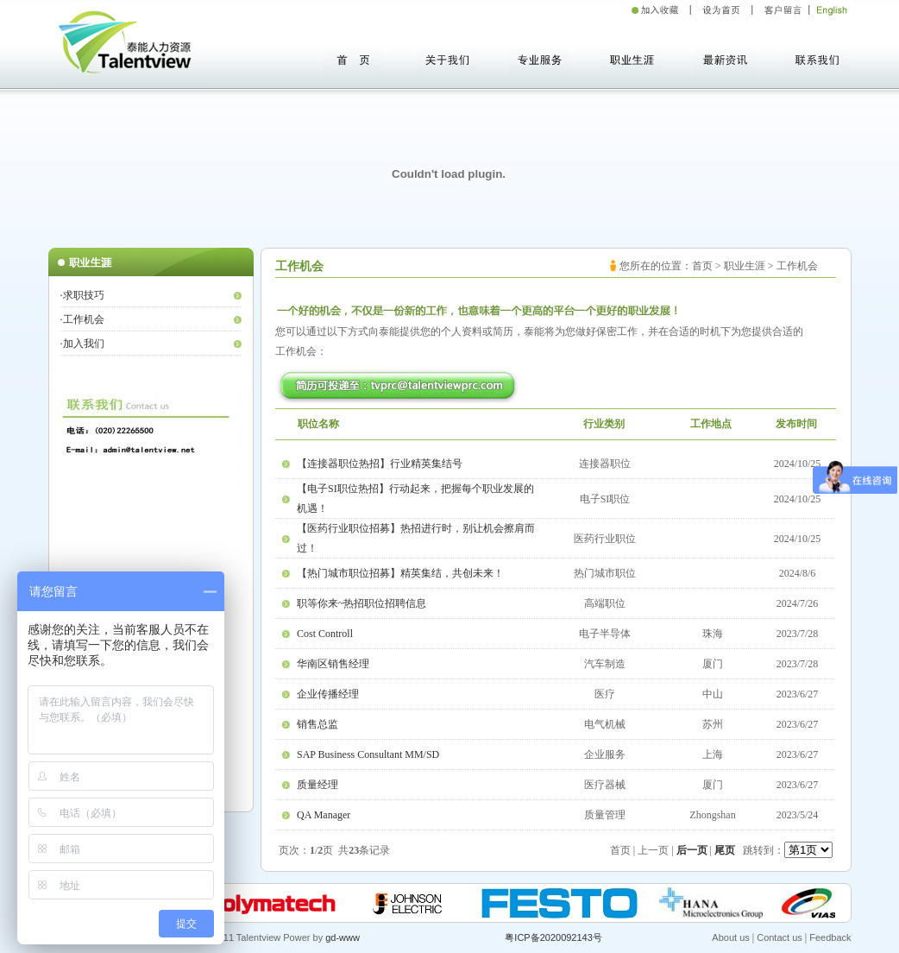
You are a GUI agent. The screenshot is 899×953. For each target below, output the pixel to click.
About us (730, 937)
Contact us (779, 937)
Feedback (830, 937)
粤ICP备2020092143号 (553, 937)
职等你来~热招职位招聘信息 (362, 603)
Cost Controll (325, 634)
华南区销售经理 (333, 664)
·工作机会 (82, 319)
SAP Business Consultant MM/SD (368, 754)
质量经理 (317, 785)
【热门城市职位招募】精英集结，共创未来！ (400, 573)
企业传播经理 (328, 694)
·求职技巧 (82, 295)
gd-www (342, 937)
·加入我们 (82, 344)
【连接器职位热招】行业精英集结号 (379, 464)
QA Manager (323, 815)
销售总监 (317, 724)
